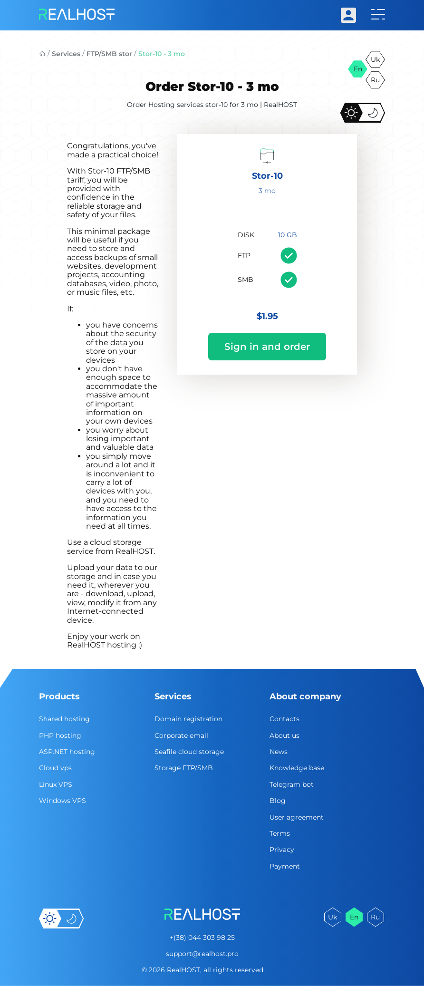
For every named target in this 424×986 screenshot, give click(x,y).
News (279, 751)
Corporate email (181, 735)
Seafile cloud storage (189, 751)
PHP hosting (60, 735)
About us (284, 735)
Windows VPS (62, 800)
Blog (278, 800)
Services (66, 53)
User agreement (297, 817)
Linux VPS (55, 784)
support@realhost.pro (202, 953)
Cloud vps (55, 768)
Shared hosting (64, 719)
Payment (285, 866)
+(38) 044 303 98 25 (202, 937)
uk (375, 59)
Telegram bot (292, 784)
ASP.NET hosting (67, 751)
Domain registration (188, 719)
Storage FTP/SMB (183, 768)
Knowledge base (297, 768)
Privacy (282, 849)
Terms (280, 833)
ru (375, 80)
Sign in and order (267, 346)
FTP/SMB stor (109, 53)
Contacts (284, 719)
